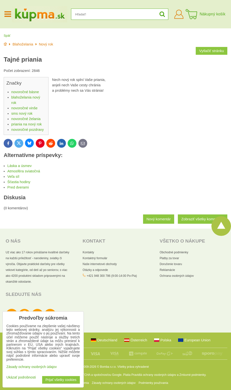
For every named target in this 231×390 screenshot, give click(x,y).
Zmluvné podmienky (192, 375)
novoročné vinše (24, 108)
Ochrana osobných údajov (177, 276)
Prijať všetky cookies (61, 380)
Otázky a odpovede (95, 270)
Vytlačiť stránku (211, 51)
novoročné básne (25, 92)
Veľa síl (13, 176)
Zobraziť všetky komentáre (202, 219)
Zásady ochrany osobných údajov (114, 383)
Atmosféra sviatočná (23, 171)
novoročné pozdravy (27, 130)
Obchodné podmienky (174, 252)
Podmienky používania (153, 383)
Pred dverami (18, 187)
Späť (7, 35)
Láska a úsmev (19, 166)
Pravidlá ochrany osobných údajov (153, 375)
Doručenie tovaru (171, 264)
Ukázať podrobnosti (21, 377)
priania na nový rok (26, 124)
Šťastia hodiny (18, 182)
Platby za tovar (169, 258)
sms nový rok (22, 113)
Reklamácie (167, 270)
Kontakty (88, 252)
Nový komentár (158, 219)
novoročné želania (25, 119)
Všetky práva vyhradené (133, 366)
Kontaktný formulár (95, 258)
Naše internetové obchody (100, 264)
